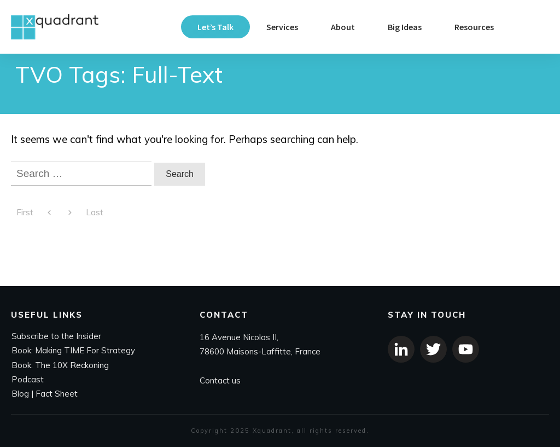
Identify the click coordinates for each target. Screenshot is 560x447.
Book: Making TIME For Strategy (73, 351)
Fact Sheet (57, 394)
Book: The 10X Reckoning (60, 365)
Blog (20, 394)
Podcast (27, 379)
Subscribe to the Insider (56, 336)
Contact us (220, 380)
